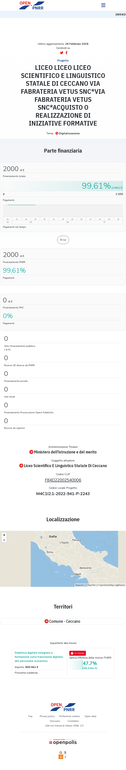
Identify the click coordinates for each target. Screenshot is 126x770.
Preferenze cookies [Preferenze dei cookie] (69, 716)
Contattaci (73, 721)
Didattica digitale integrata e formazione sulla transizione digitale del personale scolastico (39, 657)
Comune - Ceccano (62, 621)
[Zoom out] (4, 539)
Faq (30, 716)
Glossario (55, 721)
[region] (63, 559)
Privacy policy (47, 716)
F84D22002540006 (63, 480)
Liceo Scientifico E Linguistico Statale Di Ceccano (63, 465)
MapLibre (79, 585)
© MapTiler (91, 585)
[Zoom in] (4, 535)
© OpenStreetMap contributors (111, 585)
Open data (90, 716)
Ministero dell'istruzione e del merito (63, 452)
